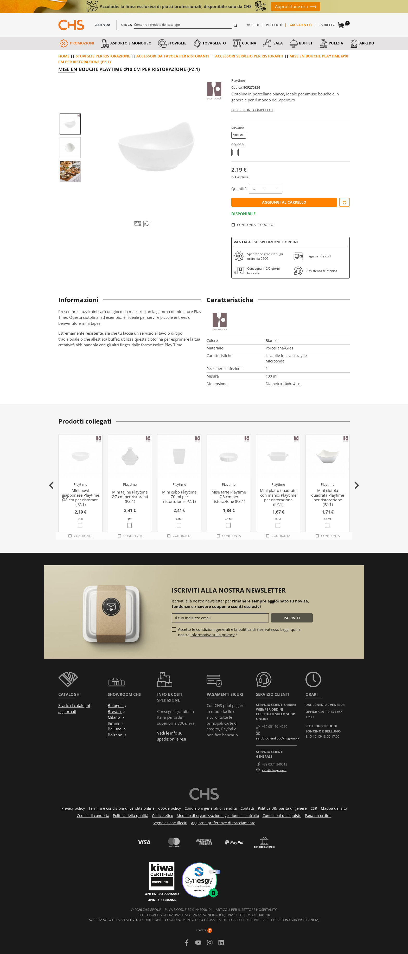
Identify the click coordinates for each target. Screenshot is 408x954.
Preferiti (274, 24)
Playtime (238, 80)
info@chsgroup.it (274, 770)
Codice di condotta (93, 815)
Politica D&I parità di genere (282, 808)
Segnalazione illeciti (170, 822)
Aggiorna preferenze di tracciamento (223, 822)
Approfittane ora (291, 6)
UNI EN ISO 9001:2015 (162, 893)
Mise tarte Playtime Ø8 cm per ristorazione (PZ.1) (229, 496)
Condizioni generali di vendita (210, 808)
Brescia (116, 711)
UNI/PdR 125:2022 (162, 899)
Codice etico (162, 815)
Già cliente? (301, 24)
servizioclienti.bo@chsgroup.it (277, 738)
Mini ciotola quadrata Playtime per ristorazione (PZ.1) (327, 497)
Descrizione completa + (252, 110)
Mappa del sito (334, 808)
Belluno (117, 728)
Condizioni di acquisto (282, 815)
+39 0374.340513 (274, 764)
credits (204, 930)
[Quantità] (265, 188)
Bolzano (117, 734)
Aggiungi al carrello (284, 202)
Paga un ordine (318, 815)
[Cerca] (183, 24)
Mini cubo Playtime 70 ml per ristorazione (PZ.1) (179, 496)
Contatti (247, 808)
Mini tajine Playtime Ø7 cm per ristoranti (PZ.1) (130, 496)
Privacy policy (73, 808)
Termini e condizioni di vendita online (121, 808)
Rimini (116, 723)
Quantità (239, 188)
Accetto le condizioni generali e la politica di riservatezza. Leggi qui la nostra (239, 632)
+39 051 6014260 (274, 726)
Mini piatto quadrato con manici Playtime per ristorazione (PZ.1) (278, 497)
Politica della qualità (130, 815)
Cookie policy (169, 808)
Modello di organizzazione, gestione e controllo (218, 815)
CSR (313, 808)
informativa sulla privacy (212, 634)
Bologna (117, 705)
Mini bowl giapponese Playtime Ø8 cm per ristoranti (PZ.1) (80, 497)
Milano (116, 717)
